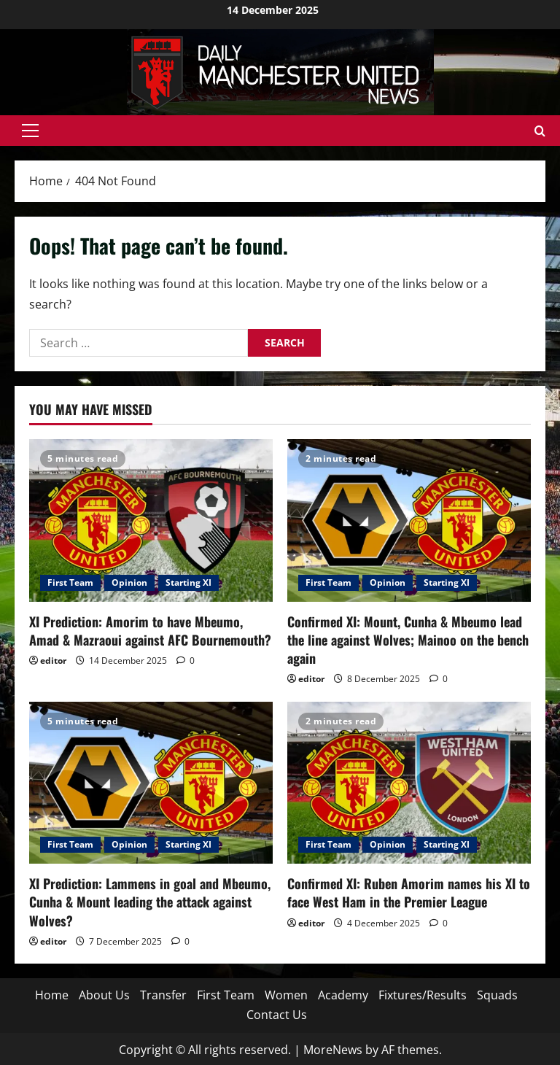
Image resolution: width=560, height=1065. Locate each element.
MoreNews (332, 1050)
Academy (343, 995)
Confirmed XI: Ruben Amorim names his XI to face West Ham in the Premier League (408, 892)
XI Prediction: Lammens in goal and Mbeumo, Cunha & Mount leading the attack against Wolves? (150, 901)
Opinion (129, 582)
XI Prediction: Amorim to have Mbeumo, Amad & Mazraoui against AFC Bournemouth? (150, 630)
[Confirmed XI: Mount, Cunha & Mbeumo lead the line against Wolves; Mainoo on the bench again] (409, 520)
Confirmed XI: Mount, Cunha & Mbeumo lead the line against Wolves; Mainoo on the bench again (408, 639)
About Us (104, 995)
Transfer (163, 995)
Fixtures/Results (422, 995)
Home (52, 995)
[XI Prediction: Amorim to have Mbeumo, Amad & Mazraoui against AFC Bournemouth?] (151, 520)
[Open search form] (539, 131)
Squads (497, 995)
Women (286, 995)
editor (53, 660)
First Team (70, 582)
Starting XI (188, 582)
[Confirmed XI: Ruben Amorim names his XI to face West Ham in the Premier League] (409, 783)
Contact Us (276, 1015)
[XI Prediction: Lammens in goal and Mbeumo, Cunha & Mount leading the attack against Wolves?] (151, 783)
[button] (30, 130)
